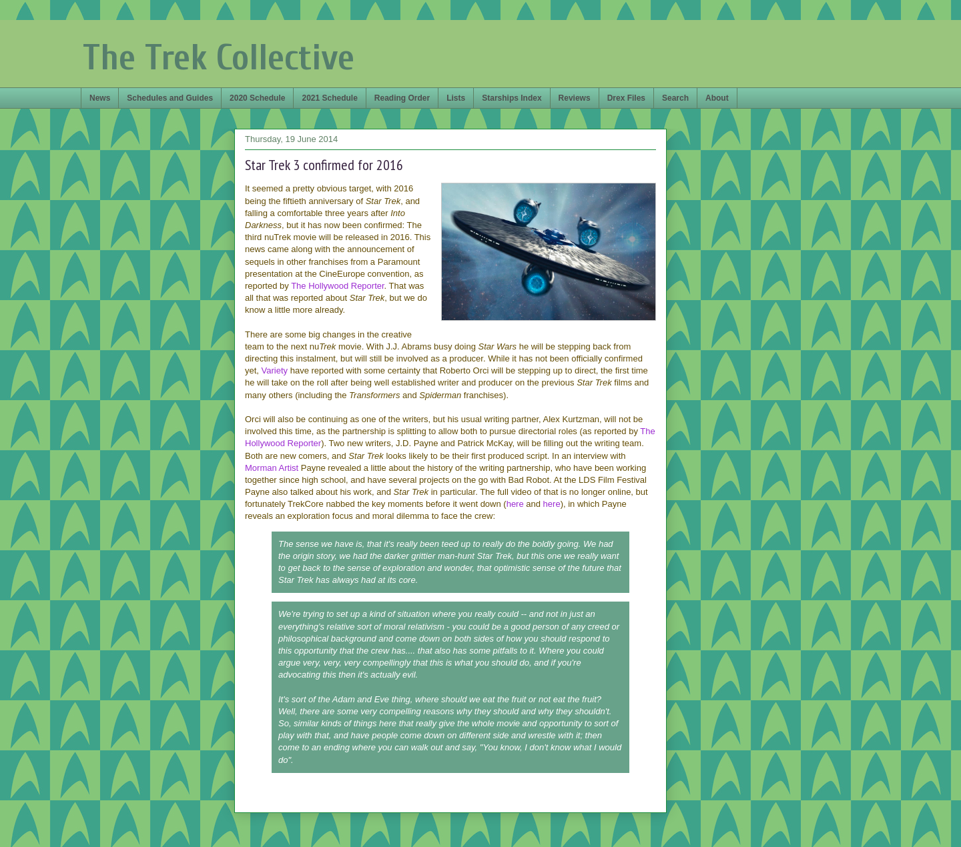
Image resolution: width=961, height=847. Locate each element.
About (717, 98)
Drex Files (626, 98)
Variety (275, 370)
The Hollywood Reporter (337, 286)
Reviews (575, 98)
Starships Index (511, 98)
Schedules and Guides (170, 98)
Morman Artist (271, 468)
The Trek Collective (218, 58)
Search (675, 98)
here (515, 504)
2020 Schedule (257, 98)
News (99, 98)
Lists (455, 98)
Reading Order (402, 98)
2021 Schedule (329, 98)
